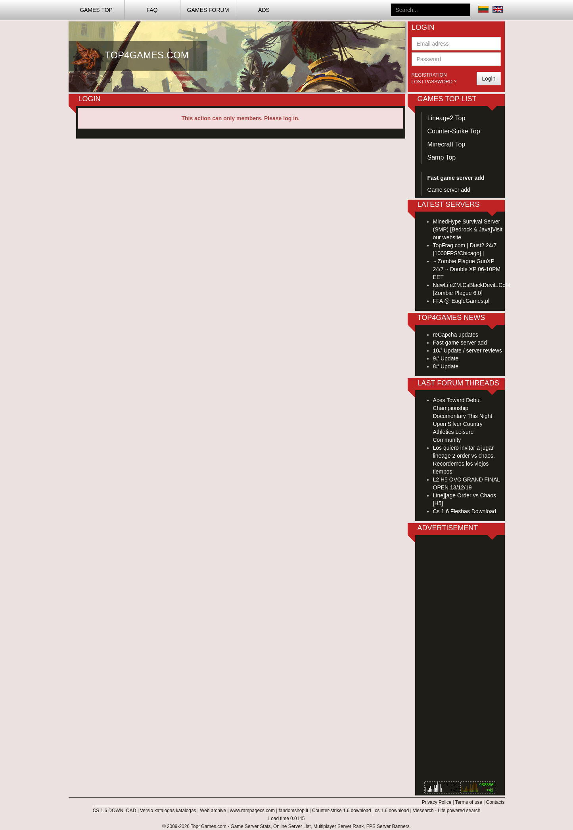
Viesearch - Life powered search (446, 810)
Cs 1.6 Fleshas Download (464, 511)
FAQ (151, 10)
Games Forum (208, 10)
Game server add (448, 190)
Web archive (213, 810)
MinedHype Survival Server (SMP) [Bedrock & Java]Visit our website (468, 229)
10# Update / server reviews (467, 350)
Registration (429, 75)
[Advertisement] (460, 660)
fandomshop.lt (294, 810)
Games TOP (96, 10)
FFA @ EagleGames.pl (461, 301)
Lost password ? (434, 82)
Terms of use (468, 802)
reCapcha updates (455, 334)
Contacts (495, 802)
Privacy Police (437, 802)
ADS (264, 10)
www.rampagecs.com (252, 810)
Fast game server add (460, 342)
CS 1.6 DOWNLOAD (114, 810)
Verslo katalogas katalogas (168, 810)
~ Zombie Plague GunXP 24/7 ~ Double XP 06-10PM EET (467, 269)
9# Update (446, 358)
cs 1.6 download (392, 810)
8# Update (446, 366)
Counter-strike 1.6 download (341, 810)
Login (488, 78)
